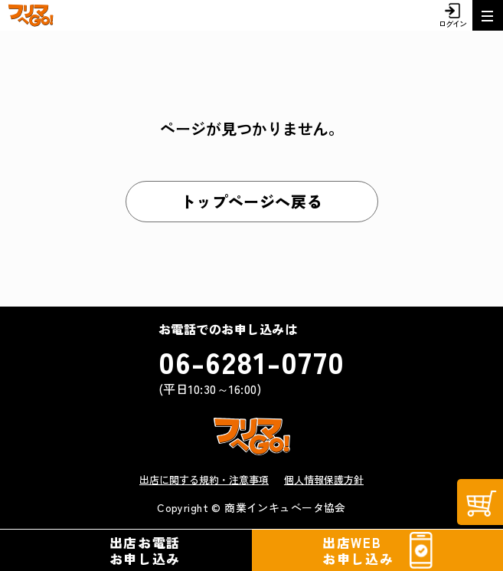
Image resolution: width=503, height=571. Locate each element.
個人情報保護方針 (324, 479)
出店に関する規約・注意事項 (204, 479)
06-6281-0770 (251, 361)
